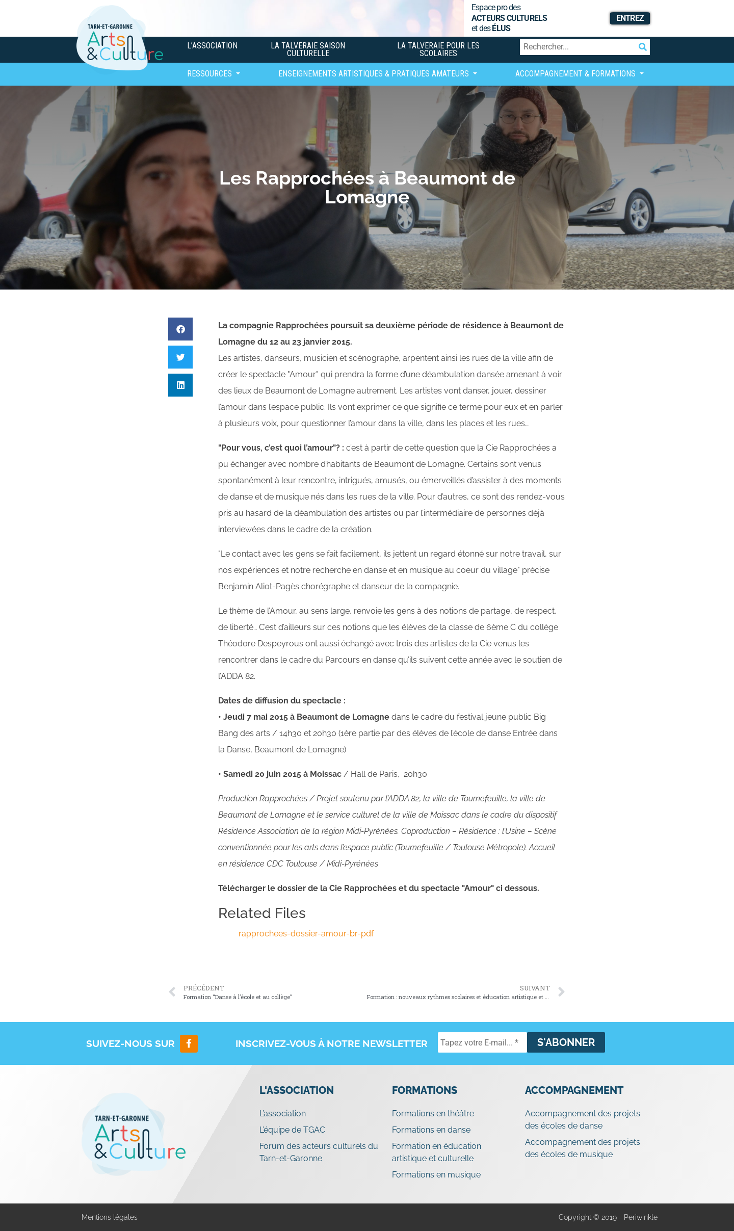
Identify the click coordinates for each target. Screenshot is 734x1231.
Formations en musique (436, 1175)
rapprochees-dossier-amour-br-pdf (306, 933)
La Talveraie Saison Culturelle (308, 49)
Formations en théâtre (433, 1113)
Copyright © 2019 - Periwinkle (608, 1217)
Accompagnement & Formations (576, 73)
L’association (212, 45)
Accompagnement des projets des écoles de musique (582, 1148)
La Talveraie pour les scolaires (438, 49)
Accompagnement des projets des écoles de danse (582, 1120)
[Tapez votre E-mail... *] (482, 1042)
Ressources (210, 73)
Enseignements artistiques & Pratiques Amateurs (374, 73)
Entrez (630, 18)
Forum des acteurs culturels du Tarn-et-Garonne (318, 1152)
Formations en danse (431, 1130)
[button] (180, 329)
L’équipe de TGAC (292, 1130)
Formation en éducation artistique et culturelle (436, 1152)
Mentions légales (110, 1217)
